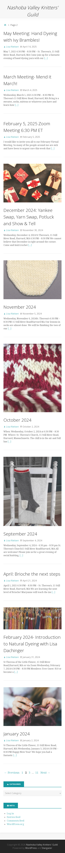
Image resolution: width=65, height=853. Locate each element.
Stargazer (47, 848)
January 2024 (16, 734)
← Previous (11, 772)
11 (36, 772)
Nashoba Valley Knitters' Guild (42, 844)
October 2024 (17, 420)
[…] (46, 58)
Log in (10, 813)
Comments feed (15, 820)
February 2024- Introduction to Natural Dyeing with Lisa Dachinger (32, 643)
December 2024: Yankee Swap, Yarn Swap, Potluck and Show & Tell (28, 216)
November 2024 (19, 307)
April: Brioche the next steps (31, 574)
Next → (45, 772)
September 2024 (20, 534)
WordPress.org (15, 824)
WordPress (31, 848)
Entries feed (13, 817)
